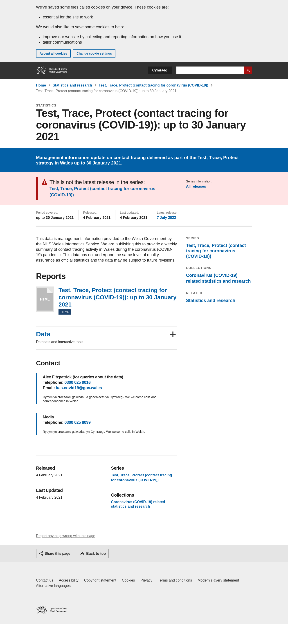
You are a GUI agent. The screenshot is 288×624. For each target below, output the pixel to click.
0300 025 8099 (77, 422)
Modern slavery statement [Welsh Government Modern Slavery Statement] (218, 580)
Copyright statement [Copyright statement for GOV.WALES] (100, 580)
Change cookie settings (94, 53)
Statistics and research (72, 85)
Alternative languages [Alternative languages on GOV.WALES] (53, 586)
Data (43, 334)
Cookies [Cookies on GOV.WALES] (128, 580)
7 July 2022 (166, 218)
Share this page (57, 553)
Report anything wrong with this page (65, 536)
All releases (196, 186)
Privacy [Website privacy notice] (146, 580)
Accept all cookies (53, 53)
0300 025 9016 (77, 382)
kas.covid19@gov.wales (79, 388)
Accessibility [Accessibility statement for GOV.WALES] (68, 580)
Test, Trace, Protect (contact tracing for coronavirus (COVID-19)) (153, 85)
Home (41, 85)
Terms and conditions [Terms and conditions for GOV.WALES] (175, 580)
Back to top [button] (96, 553)
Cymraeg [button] (159, 70)
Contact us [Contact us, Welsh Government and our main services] (44, 580)
